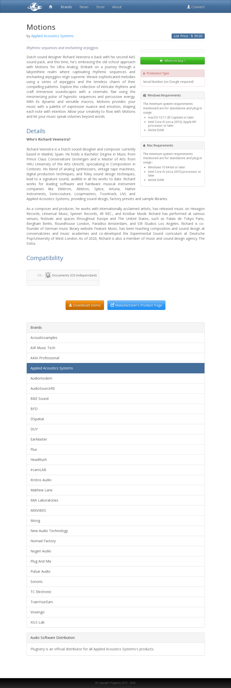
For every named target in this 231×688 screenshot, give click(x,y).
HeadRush (38, 459)
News (84, 6)
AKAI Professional (44, 358)
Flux (33, 449)
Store (100, 6)
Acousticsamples (43, 337)
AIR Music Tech (42, 347)
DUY (34, 429)
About (117, 6)
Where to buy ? (172, 61)
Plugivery (34, 6)
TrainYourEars (41, 601)
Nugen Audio (40, 551)
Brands (66, 6)
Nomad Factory (43, 540)
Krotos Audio (40, 480)
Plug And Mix (40, 561)
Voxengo (37, 612)
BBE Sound (39, 398)
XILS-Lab (37, 622)
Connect (196, 6)
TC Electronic (40, 591)
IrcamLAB (38, 469)
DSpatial (37, 419)
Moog (35, 520)
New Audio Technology (49, 530)
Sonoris (36, 581)
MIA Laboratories (44, 500)
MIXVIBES (38, 510)
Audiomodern (41, 378)
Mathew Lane (41, 490)
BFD (34, 408)
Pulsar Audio (40, 571)
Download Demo (85, 305)
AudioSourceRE (42, 388)
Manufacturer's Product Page (136, 305)
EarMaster (38, 439)
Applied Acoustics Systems (51, 368)
